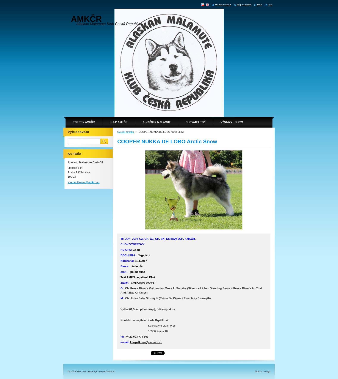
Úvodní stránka (125, 132)
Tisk (270, 4)
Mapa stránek (244, 4)
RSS (259, 4)
